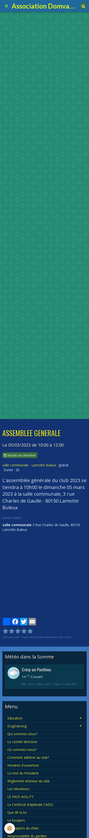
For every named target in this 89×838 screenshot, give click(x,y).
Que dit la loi (17, 812)
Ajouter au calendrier (20, 455)
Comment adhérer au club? (28, 757)
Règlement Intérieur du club (28, 781)
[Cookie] (9, 828)
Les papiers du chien (23, 828)
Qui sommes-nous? (22, 734)
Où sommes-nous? (22, 749)
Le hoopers (16, 820)
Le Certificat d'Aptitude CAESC (30, 804)
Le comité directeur (22, 741)
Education (15, 718)
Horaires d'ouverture (23, 765)
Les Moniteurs (18, 789)
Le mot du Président (23, 773)
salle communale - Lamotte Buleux (29, 465)
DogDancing (17, 726)
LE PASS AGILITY (20, 796)
